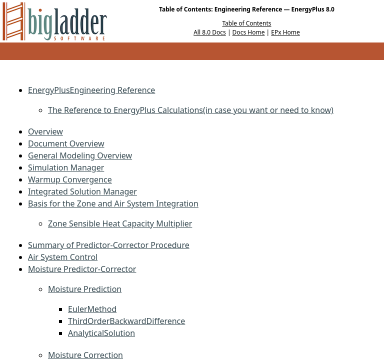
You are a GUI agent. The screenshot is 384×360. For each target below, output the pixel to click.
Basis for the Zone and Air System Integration (113, 203)
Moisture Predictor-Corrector (82, 269)
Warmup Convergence (70, 179)
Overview (45, 131)
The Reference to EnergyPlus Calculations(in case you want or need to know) (191, 110)
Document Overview (66, 143)
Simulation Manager (66, 167)
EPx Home (285, 32)
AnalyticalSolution (101, 333)
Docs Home (248, 32)
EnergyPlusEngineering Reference (91, 90)
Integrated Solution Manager (82, 191)
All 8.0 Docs (210, 32)
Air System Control (63, 257)
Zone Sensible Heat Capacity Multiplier (120, 223)
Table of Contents (246, 23)
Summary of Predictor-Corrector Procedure (109, 245)
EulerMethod (92, 309)
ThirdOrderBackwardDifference (126, 321)
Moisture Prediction (85, 289)
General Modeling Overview (80, 155)
